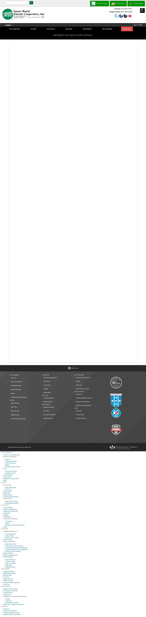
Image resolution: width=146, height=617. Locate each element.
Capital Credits (15, 415)
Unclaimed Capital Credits (18, 418)
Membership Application (50, 377)
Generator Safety (10, 561)
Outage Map (46, 392)
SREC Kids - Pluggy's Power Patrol (13, 604)
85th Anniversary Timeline (12, 466)
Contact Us (127, 29)
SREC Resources (8, 580)
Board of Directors (16, 389)
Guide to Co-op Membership (11, 455)
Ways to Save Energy (11, 501)
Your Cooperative (15, 29)
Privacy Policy (80, 414)
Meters (7, 523)
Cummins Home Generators (11, 582)
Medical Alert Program (9, 573)
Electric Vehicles (8, 553)
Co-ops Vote (7, 594)
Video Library (7, 476)
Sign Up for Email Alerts (82, 401)
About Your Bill (15, 411)
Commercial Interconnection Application (16, 549)
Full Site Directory (81, 418)
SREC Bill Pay (15, 403)
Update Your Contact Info (10, 511)
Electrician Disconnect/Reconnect (15, 525)
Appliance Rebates (48, 407)
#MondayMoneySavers (11, 503)
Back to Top (74, 368)
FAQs (5, 480)
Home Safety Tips (10, 559)
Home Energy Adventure (10, 555)
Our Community (107, 29)
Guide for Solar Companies (13, 551)
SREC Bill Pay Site (10, 487)
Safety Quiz (8, 565)
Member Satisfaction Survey (84, 398)
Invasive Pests (9, 536)
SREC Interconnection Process (14, 546)
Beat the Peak (7, 575)
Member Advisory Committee (11, 614)
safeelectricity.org (10, 567)
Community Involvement (83, 377)
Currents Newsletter (16, 381)
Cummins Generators (49, 414)
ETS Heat (46, 411)
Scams (5, 527)
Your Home (69, 29)
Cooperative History (11, 461)
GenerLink (6, 584)
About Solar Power (10, 544)
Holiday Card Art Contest (10, 589)
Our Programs (88, 29)
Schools (78, 381)
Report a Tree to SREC (12, 537)
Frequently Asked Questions (19, 397)
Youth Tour (79, 385)
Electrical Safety (47, 401)
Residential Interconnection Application (16, 547)
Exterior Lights (7, 539)
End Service (46, 381)
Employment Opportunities (83, 405)
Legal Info (78, 411)
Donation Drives (8, 592)
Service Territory (8, 507)
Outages (45, 388)
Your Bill (34, 29)
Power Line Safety (10, 563)
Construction (47, 385)
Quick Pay (14, 407)
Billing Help (6, 493)
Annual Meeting (7, 475)
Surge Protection (48, 418)
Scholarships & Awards (82, 388)
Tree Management (48, 398)
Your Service (51, 29)
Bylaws (13, 393)
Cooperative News (16, 385)
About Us (13, 378)
